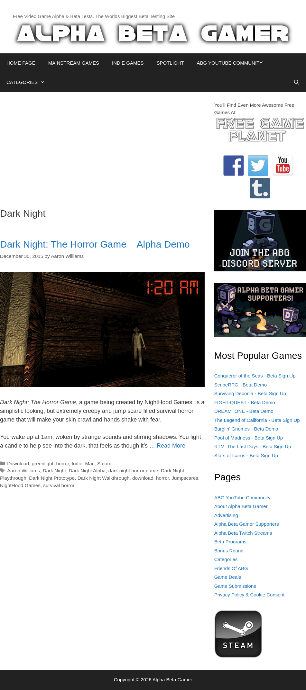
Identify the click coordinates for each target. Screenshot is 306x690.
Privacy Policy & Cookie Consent (249, 594)
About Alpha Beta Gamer (241, 506)
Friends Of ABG (231, 568)
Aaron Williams (23, 470)
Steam (104, 463)
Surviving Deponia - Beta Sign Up (250, 393)
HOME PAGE (20, 63)
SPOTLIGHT (170, 63)
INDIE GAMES (128, 63)
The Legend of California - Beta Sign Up (257, 420)
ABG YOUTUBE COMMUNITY (230, 63)
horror (62, 463)
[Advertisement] (102, 147)
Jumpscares (185, 478)
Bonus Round (229, 550)
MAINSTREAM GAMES (73, 63)
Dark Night (54, 470)
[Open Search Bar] (296, 82)
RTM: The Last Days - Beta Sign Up (252, 446)
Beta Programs (230, 541)
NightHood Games (20, 485)
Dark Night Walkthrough (104, 478)
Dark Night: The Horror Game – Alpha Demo (95, 244)
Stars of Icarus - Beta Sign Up (246, 455)
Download (18, 463)
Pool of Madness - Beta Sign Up (248, 437)
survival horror (58, 485)
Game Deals (227, 577)
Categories (226, 559)
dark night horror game (133, 470)
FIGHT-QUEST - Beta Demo (244, 402)
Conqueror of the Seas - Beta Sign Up (255, 375)
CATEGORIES (28, 82)
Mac (90, 463)
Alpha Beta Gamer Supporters (246, 524)
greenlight (42, 463)
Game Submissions (235, 586)
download (142, 478)
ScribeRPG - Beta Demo (240, 384)
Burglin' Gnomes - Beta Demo (246, 428)
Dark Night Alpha (87, 470)
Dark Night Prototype (52, 478)
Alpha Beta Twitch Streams (243, 533)
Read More (171, 445)
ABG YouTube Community (242, 497)
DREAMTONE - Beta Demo (244, 411)
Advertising (226, 515)
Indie (77, 463)
